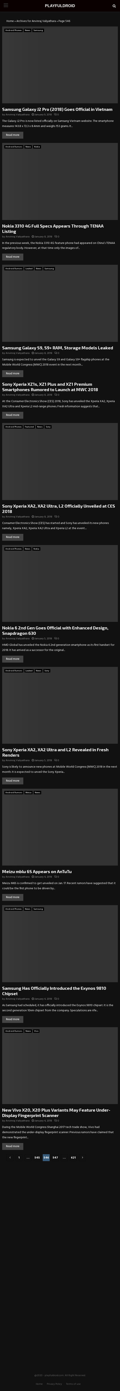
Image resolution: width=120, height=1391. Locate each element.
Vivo (36, 1031)
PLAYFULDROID (60, 6)
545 (37, 1157)
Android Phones (13, 30)
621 (73, 1157)
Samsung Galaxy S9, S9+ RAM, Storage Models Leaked (57, 347)
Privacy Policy (54, 1384)
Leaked (29, 268)
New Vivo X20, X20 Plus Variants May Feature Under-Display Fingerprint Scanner (56, 1112)
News (27, 30)
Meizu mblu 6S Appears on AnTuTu (37, 871)
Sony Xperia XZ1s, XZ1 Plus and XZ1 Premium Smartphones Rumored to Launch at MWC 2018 (50, 386)
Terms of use (73, 1384)
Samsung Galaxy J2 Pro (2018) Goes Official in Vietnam (57, 109)
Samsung (38, 30)
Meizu (28, 792)
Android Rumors (13, 147)
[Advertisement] (60, 1192)
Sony (48, 427)
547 (55, 1157)
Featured (29, 427)
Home (10, 21)
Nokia (37, 147)
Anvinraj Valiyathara (18, 115)
